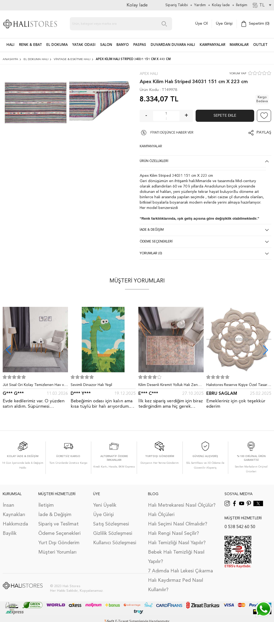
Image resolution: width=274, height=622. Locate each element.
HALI (10, 45)
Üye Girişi (224, 24)
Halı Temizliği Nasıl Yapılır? (177, 542)
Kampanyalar (212, 45)
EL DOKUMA (57, 45)
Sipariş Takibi (176, 5)
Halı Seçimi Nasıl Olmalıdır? (177, 524)
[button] (265, 350)
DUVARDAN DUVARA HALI (173, 45)
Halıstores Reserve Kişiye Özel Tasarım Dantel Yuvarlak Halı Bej (238, 386)
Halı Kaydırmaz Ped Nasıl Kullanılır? (175, 585)
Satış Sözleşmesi (111, 524)
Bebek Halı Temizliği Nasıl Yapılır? (176, 557)
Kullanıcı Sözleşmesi (114, 542)
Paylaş (263, 133)
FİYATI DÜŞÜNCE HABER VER (171, 132)
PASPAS (139, 45)
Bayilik (10, 533)
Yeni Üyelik (104, 505)
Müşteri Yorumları (57, 552)
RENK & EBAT (30, 45)
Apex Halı (149, 74)
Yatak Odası (84, 45)
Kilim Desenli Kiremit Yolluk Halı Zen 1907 (168, 386)
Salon (106, 45)
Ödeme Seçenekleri (59, 533)
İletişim (46, 505)
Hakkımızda (15, 524)
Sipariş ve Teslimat (58, 524)
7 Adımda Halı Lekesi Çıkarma (180, 571)
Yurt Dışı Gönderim (58, 542)
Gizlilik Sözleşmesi (112, 533)
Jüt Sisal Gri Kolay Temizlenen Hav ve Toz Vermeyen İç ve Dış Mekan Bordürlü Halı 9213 (34, 386)
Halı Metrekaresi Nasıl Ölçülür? (181, 505)
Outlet (260, 45)
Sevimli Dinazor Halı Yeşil (91, 385)
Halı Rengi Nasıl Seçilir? (173, 533)
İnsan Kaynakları (14, 510)
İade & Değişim (54, 514)
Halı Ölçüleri (161, 514)
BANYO (122, 45)
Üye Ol (201, 24)
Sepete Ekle (225, 115)
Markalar (239, 45)
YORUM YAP (237, 73)
